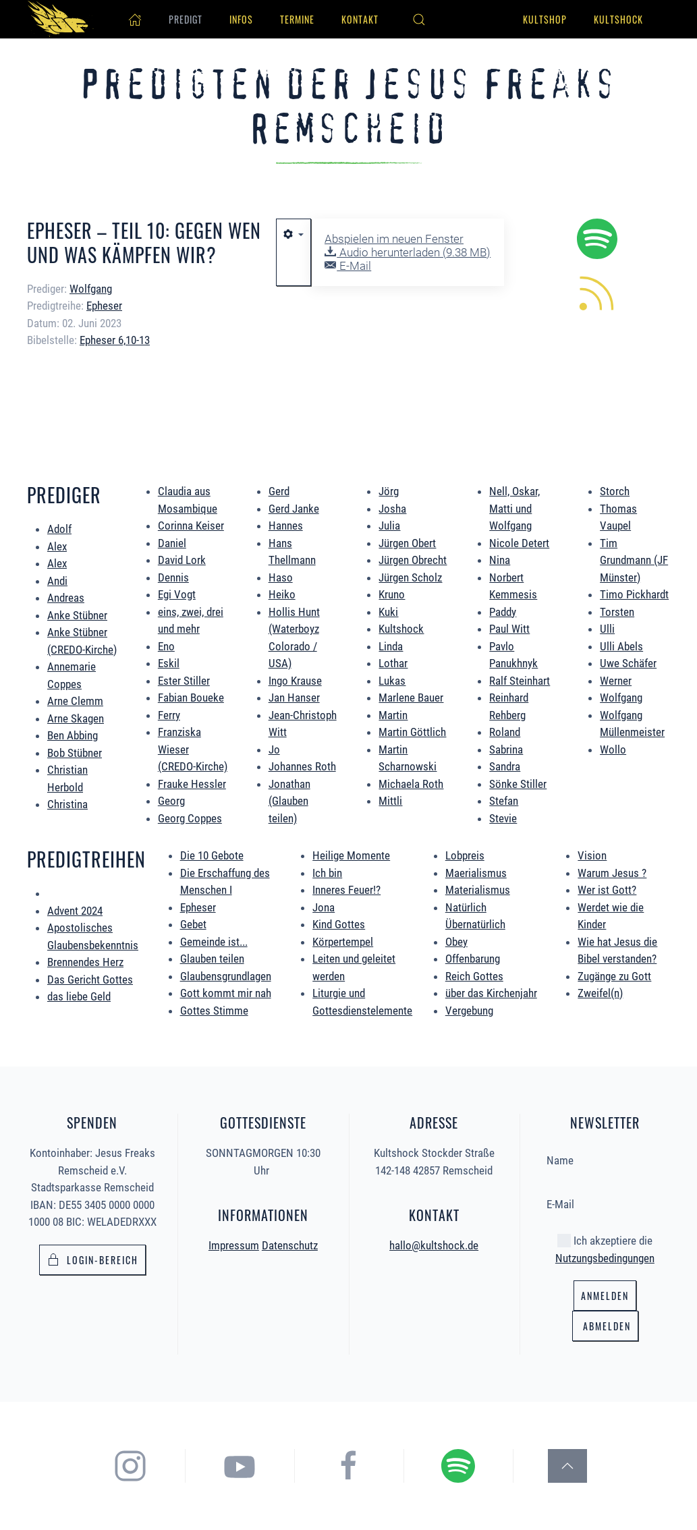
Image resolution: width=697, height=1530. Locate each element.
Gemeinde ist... (214, 941)
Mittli (390, 801)
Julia (389, 525)
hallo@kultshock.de (433, 1242)
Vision (592, 855)
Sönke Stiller (518, 784)
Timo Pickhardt (634, 594)
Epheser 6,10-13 (115, 340)
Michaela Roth (411, 784)
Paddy (502, 612)
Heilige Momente (351, 855)
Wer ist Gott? (607, 890)
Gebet (193, 924)
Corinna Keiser (191, 525)
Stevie (503, 818)
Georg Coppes (190, 818)
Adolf (59, 529)
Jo (274, 749)
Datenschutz (290, 1242)
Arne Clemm (75, 701)
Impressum (233, 1242)
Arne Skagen (75, 718)
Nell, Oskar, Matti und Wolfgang (514, 508)
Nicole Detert (519, 543)
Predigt (185, 19)
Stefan (503, 801)
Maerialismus (476, 873)
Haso (281, 577)
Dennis (173, 577)
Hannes (286, 525)
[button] (419, 19)
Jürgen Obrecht (413, 560)
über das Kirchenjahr (491, 993)
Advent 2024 (75, 910)
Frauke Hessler (192, 784)
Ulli (607, 628)
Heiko (282, 594)
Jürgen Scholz (410, 577)
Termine (297, 19)
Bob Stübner (74, 753)
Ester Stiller (184, 680)
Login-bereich (92, 1257)
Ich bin (327, 873)
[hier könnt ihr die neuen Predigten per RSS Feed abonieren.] (597, 291)
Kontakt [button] (360, 19)
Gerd (279, 491)
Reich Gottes (474, 976)
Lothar (393, 663)
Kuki (388, 612)
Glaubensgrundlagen (225, 976)
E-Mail (348, 266)
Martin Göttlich (412, 732)
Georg (171, 801)
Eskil (168, 663)
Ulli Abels (621, 646)
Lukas (392, 680)
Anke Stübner (77, 615)
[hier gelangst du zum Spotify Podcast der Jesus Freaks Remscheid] (484, 1465)
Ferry (169, 715)
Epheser (104, 305)
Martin (393, 715)
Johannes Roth (302, 766)
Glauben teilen (212, 958)
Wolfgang (621, 697)
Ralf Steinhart (519, 680)
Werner (616, 680)
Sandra (504, 766)
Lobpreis (464, 855)
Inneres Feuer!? (346, 890)
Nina (499, 560)
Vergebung (469, 1010)
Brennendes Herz (85, 962)
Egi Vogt (177, 594)
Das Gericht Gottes (90, 979)
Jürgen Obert (407, 543)
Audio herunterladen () (408, 252)
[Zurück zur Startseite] (60, 19)
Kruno (392, 594)
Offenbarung (472, 958)
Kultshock (618, 19)
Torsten (617, 612)
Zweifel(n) (600, 993)
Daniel (172, 543)
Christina (67, 804)
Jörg (389, 491)
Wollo (613, 749)
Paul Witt (509, 628)
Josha (392, 508)
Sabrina (506, 749)
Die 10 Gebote (212, 855)
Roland (504, 732)
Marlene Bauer (411, 697)
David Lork (182, 560)
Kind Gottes (338, 924)
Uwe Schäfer (628, 663)
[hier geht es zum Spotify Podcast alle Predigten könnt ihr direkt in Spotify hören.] (597, 237)
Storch (615, 491)
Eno (166, 646)
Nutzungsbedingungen (604, 1255)
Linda (391, 646)
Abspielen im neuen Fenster (394, 239)
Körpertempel (342, 941)
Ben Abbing (72, 735)
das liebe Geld (79, 996)
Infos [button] (241, 19)
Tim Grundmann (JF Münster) (634, 560)
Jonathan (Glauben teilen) (289, 801)
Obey (456, 941)
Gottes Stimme (214, 1010)
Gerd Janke (294, 508)
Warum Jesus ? (612, 873)
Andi (57, 581)
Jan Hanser (294, 697)
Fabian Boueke (191, 697)
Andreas (65, 597)
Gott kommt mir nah (225, 993)
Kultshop (545, 19)
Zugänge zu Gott (614, 976)
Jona (323, 907)
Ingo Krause (295, 680)
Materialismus (477, 890)
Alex (57, 546)
